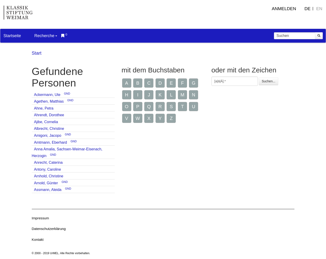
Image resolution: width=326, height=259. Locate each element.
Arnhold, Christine (48, 176)
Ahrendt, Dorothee (49, 115)
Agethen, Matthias (49, 101)
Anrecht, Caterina (48, 162)
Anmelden (284, 8)
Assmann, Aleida (48, 190)
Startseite (12, 35)
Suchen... (268, 81)
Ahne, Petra (44, 108)
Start (36, 53)
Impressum (40, 218)
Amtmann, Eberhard (50, 142)
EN (319, 8)
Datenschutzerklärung (49, 229)
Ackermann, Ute (47, 95)
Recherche (45, 35)
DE (308, 8)
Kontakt (38, 239)
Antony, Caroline (47, 169)
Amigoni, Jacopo (47, 135)
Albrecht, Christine (49, 129)
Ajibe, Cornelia (46, 122)
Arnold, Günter (46, 183)
